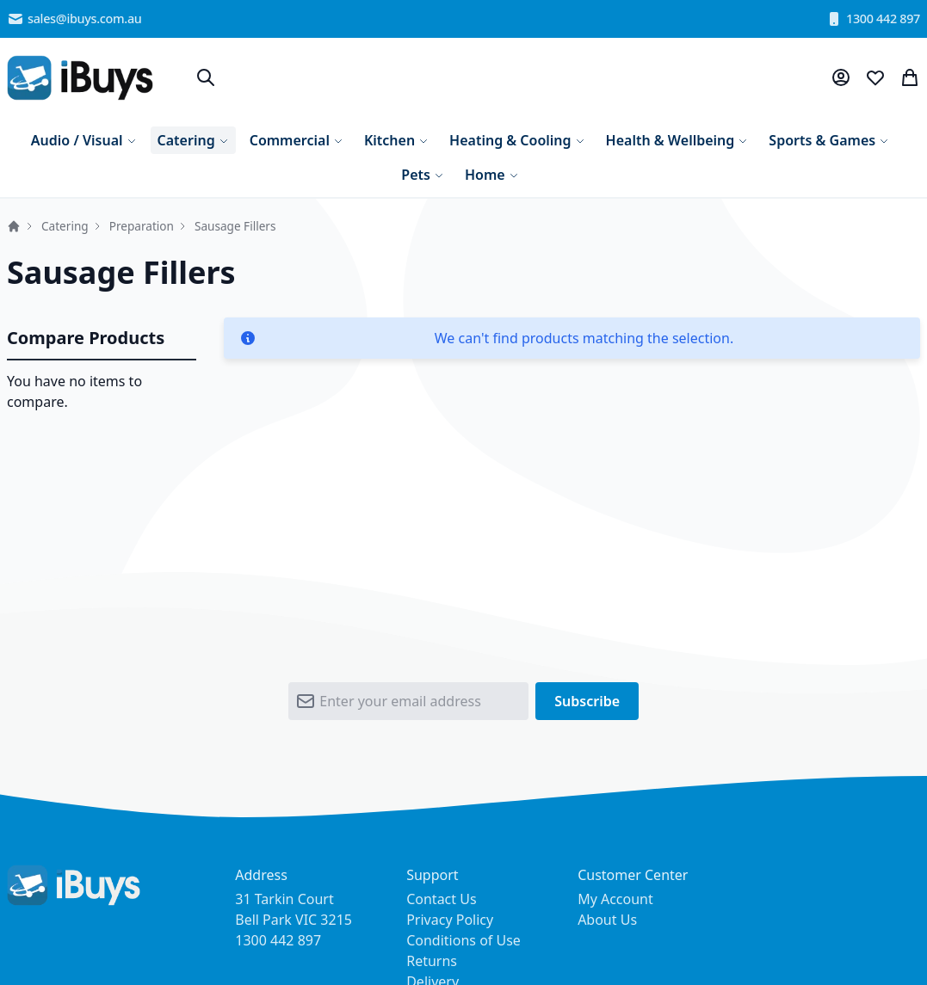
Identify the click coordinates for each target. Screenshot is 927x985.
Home (14, 226)
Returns (431, 960)
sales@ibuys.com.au (74, 19)
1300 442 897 (872, 19)
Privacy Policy (449, 919)
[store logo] (80, 78)
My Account (615, 899)
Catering (65, 226)
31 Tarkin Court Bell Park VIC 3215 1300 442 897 (293, 920)
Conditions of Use (463, 940)
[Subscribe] (587, 701)
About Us (607, 919)
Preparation (141, 226)
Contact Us (441, 899)
